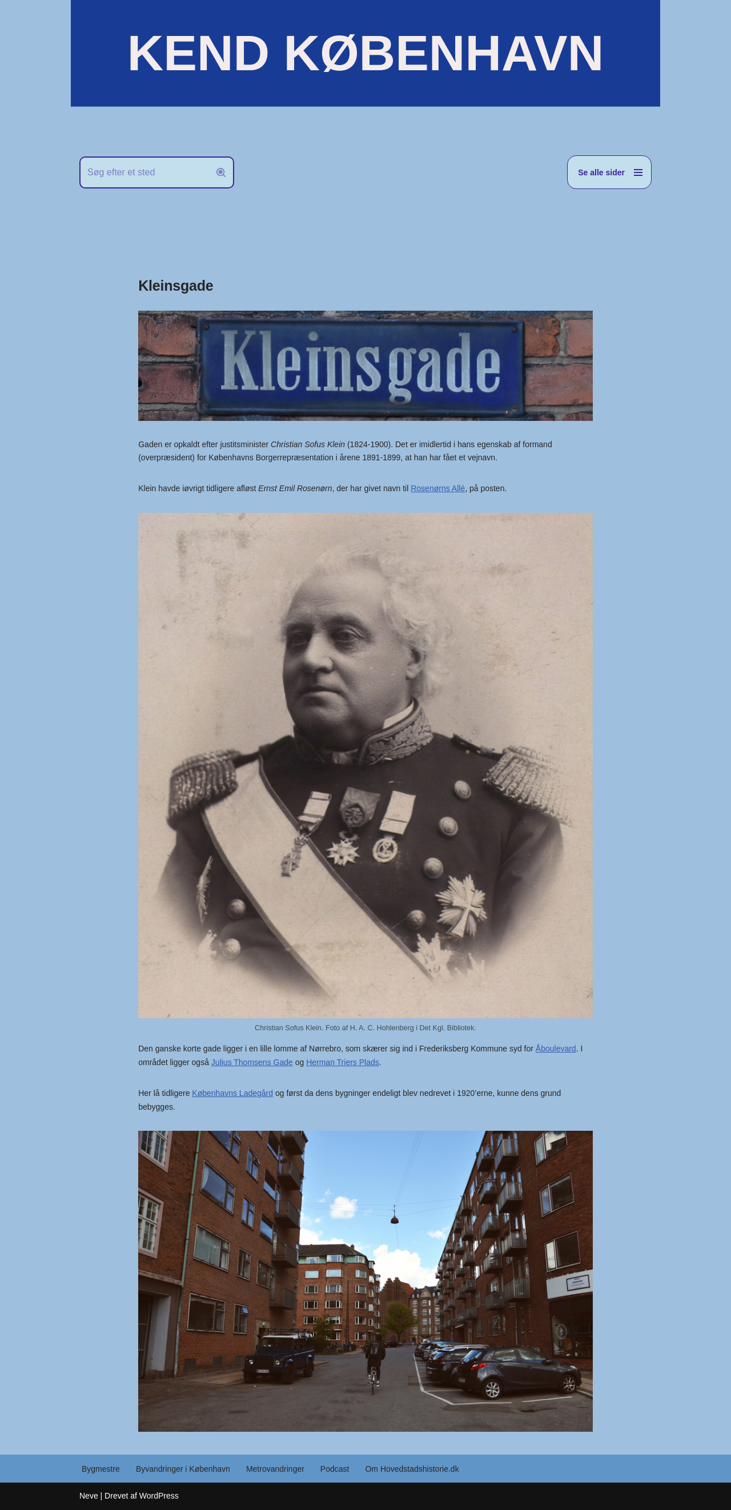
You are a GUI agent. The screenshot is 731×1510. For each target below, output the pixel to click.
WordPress (159, 1495)
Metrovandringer (275, 1468)
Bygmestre (101, 1468)
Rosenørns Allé (438, 488)
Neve (88, 1495)
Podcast (335, 1468)
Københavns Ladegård (232, 1093)
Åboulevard (556, 1048)
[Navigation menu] (609, 172)
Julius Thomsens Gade (252, 1062)
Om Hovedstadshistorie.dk (412, 1468)
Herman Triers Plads (342, 1062)
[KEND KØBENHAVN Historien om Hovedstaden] (365, 53)
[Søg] (143, 172)
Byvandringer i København (183, 1468)
